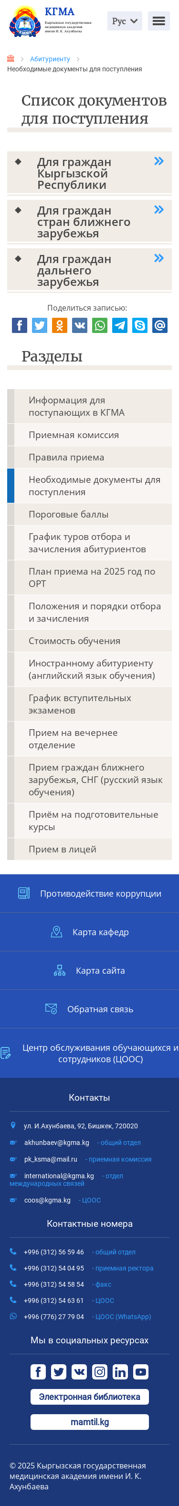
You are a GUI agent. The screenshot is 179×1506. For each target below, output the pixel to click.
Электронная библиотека (89, 1397)
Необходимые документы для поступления (95, 485)
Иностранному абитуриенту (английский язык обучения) (92, 669)
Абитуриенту (50, 59)
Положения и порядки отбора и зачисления (95, 612)
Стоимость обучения (75, 641)
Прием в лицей (62, 849)
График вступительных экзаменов (80, 704)
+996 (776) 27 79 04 (87, 1316)
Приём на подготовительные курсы (93, 820)
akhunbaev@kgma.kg (82, 1142)
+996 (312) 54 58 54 (67, 1284)
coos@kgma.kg (62, 1200)
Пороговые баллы (69, 514)
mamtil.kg (90, 1422)
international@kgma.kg (66, 1179)
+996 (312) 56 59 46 (80, 1252)
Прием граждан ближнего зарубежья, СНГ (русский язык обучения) (96, 779)
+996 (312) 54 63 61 (69, 1300)
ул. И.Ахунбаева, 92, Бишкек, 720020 (81, 1126)
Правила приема (67, 457)
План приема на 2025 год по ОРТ (92, 577)
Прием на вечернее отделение (73, 738)
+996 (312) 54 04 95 (89, 1268)
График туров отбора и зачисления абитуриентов (87, 542)
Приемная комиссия (74, 435)
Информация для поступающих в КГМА (77, 406)
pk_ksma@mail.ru (88, 1159)
